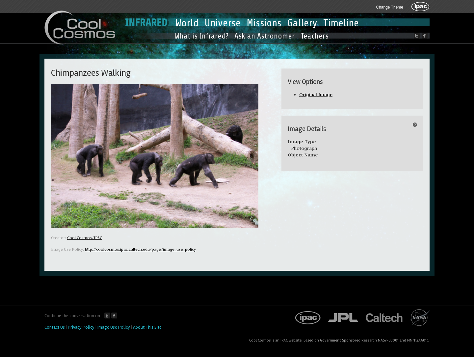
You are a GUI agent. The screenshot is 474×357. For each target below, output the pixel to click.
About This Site (147, 327)
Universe (222, 23)
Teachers (315, 36)
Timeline (341, 23)
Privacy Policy (81, 327)
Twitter (107, 315)
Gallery (302, 23)
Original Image (315, 94)
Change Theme (390, 7)
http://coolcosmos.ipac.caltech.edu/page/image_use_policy (140, 249)
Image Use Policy (113, 327)
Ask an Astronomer (264, 36)
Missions (264, 23)
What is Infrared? (201, 36)
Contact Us (54, 327)
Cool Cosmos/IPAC (84, 237)
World (186, 23)
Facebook (114, 315)
